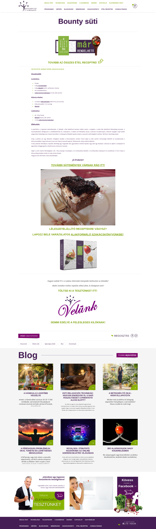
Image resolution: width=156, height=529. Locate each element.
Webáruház (80, 9)
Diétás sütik (35, 344)
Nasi (62, 344)
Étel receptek (107, 9)
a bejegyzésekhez (29, 336)
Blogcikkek (68, 9)
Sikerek (94, 3)
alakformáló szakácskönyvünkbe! (97, 234)
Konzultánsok (121, 9)
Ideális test (48, 3)
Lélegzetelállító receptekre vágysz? (78, 228)
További (127, 355)
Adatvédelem (90, 520)
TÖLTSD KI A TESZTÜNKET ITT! (77, 290)
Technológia (60, 3)
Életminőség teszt (116, 3)
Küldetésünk (72, 3)
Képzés (59, 9)
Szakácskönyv (93, 9)
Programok (49, 9)
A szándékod (84, 3)
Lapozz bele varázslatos (52, 234)
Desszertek (23, 344)
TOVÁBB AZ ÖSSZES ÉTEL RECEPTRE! (76, 62)
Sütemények (72, 344)
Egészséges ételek (50, 344)
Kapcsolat (103, 3)
